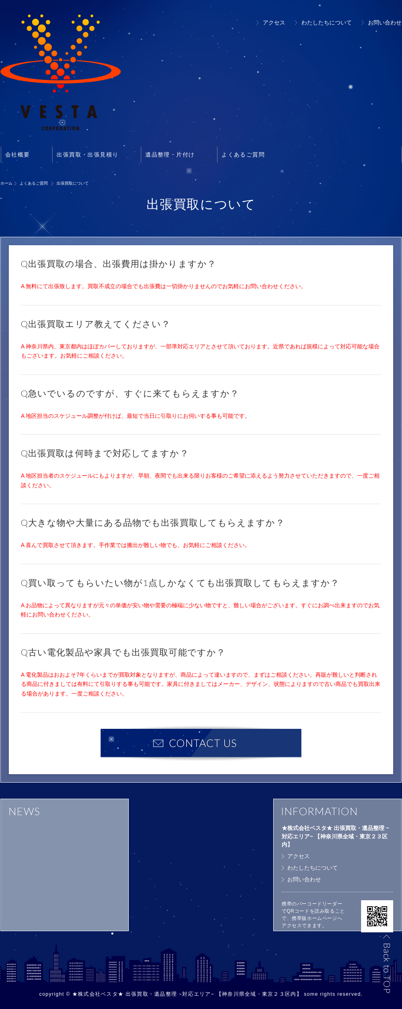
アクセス (274, 22)
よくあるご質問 (243, 154)
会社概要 (17, 154)
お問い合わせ (385, 22)
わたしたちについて (326, 22)
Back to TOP (386, 963)
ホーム (6, 183)
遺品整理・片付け (170, 154)
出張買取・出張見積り (87, 154)
